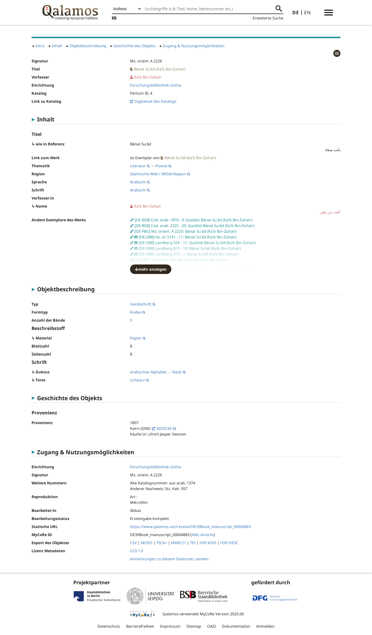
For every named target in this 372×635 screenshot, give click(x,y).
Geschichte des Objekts (134, 45)
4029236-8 (166, 428)
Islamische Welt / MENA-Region (160, 173)
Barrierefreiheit (140, 626)
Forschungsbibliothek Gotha (155, 85)
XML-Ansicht (203, 534)
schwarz (139, 380)
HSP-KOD (208, 542)
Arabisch (140, 182)
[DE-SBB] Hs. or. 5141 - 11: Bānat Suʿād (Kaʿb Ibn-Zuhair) (188, 237)
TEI (192, 542)
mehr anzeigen (151, 269)
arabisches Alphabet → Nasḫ (158, 372)
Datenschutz (109, 626)
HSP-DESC (229, 542)
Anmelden (265, 626)
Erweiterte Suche (268, 18)
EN (307, 12)
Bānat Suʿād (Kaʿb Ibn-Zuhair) (160, 69)
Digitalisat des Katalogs (156, 101)
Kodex (137, 312)
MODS (147, 542)
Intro (40, 45)
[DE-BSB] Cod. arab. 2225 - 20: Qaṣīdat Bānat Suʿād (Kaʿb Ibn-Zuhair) (195, 225)
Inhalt (57, 45)
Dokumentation (236, 626)
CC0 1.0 (136, 550)
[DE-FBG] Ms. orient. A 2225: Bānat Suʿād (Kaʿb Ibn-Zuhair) (186, 231)
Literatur (140, 165)
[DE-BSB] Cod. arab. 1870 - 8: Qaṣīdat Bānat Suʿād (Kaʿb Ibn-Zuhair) (193, 219)
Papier (138, 338)
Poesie (163, 165)
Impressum (170, 626)
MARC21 (178, 542)
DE (295, 12)
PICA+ (162, 542)
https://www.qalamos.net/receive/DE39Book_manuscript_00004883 (190, 526)
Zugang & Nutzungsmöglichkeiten (193, 45)
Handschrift (142, 304)
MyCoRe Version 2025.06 (222, 613)
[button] (329, 13)
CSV (133, 542)
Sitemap (193, 626)
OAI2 (211, 626)
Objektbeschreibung (87, 45)
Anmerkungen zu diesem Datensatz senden (169, 558)
